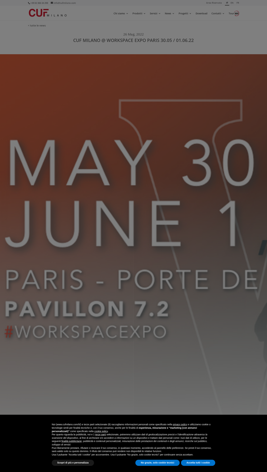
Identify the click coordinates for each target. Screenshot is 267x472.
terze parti (100, 434)
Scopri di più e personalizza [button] (73, 462)
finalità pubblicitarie (71, 441)
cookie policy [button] (101, 431)
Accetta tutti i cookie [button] (198, 462)
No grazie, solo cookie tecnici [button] (157, 462)
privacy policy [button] (180, 424)
